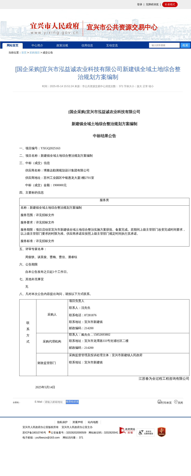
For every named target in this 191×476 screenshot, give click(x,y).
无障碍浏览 (152, 4)
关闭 (178, 402)
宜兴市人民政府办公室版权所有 (41, 427)
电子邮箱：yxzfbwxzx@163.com (41, 437)
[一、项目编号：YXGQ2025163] (104, 148)
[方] (28, 335)
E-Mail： (40, 401)
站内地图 (93, 422)
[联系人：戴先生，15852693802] (128, 334)
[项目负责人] (128, 301)
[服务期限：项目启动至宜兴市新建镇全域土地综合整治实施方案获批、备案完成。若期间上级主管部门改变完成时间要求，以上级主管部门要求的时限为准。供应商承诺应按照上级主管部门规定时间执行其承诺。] (104, 232)
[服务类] (104, 202)
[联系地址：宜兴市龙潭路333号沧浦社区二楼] (128, 340)
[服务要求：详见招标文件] (104, 222)
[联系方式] (27, 337)
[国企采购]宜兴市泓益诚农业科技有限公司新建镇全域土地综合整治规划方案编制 (98, 73)
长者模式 (170, 4)
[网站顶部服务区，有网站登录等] (95, 4)
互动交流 (112, 45)
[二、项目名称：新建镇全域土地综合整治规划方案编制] (104, 156)
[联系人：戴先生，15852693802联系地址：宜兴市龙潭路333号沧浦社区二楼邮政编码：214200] (128, 343)
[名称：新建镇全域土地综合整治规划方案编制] (104, 208)
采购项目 (34, 52)
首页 (24, 52)
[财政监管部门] (52, 364)
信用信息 (87, 45)
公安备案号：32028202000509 (67, 432)
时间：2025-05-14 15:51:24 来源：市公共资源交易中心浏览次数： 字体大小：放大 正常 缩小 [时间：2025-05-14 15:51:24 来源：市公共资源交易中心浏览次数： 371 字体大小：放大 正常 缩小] (98, 86)
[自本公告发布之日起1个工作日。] (104, 272)
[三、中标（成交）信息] (104, 163)
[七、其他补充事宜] (104, 279)
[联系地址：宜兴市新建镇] (128, 322)
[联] (28, 323)
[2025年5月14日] (104, 387)
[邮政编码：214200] (128, 328)
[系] (28, 329)
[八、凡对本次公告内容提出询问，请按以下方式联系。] (104, 294)
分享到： (17, 402)
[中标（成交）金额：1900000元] (104, 185)
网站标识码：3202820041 (103, 432)
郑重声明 (78, 422)
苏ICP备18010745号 (34, 432)
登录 (139, 4)
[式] (28, 341)
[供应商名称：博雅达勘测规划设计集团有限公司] (104, 170)
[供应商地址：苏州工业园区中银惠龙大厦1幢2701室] (104, 178)
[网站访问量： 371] (73, 437)
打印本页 (165, 402)
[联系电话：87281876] (128, 315)
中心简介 (37, 45)
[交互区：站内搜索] (169, 45)
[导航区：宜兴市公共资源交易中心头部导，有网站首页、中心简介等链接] (95, 45)
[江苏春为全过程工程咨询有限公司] (104, 378)
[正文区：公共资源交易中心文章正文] (98, 237)
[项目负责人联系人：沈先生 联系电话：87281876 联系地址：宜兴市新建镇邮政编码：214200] (128, 316)
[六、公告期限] (104, 264)
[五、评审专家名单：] (104, 249)
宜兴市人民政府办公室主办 (77, 427)
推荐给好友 (72, 401)
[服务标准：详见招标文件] (104, 241)
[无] (104, 287)
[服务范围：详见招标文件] (104, 215)
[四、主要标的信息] (104, 192)
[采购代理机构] (52, 343)
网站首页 (12, 45)
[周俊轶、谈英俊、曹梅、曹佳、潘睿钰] (104, 257)
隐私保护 (62, 422)
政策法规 (62, 45)
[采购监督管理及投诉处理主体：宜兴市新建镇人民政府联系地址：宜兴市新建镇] (128, 364)
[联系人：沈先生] (128, 308)
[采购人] (52, 316)
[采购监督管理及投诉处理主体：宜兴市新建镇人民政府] (128, 355)
